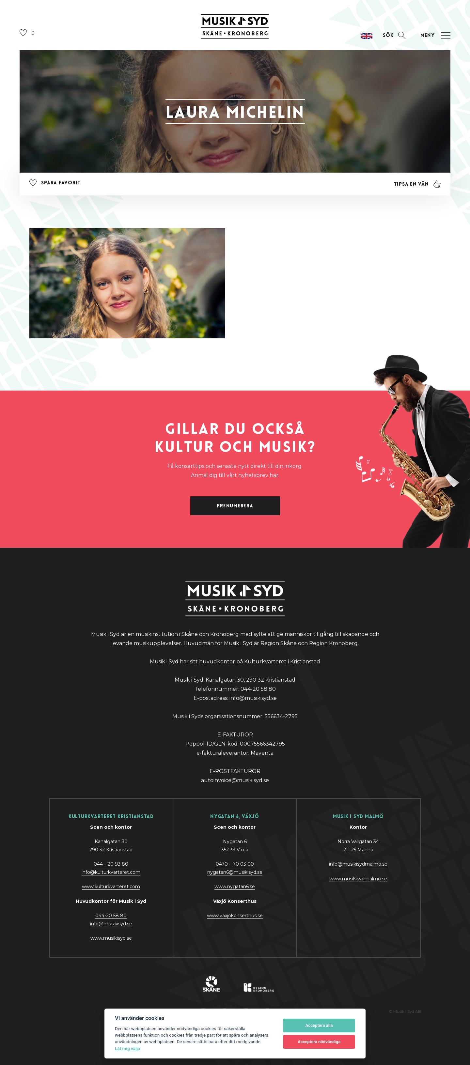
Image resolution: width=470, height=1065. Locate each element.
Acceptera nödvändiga (319, 1041)
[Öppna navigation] (434, 35)
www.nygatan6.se (234, 886)
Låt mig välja (127, 1048)
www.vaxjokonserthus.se (235, 915)
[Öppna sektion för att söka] (394, 35)
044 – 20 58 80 (111, 864)
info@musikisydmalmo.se (358, 864)
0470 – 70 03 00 (235, 864)
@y (111, 924)
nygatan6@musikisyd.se (234, 872)
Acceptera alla (319, 1025)
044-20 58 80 (111, 915)
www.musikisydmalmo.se (358, 879)
